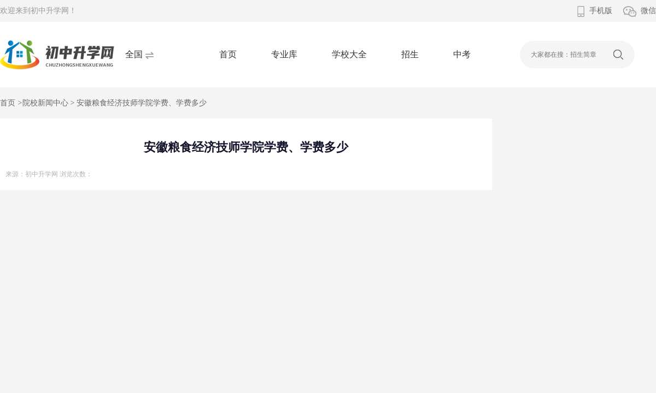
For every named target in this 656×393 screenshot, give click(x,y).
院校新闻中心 (45, 103)
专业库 (284, 54)
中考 (462, 54)
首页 (228, 54)
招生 (410, 54)
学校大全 (349, 54)
